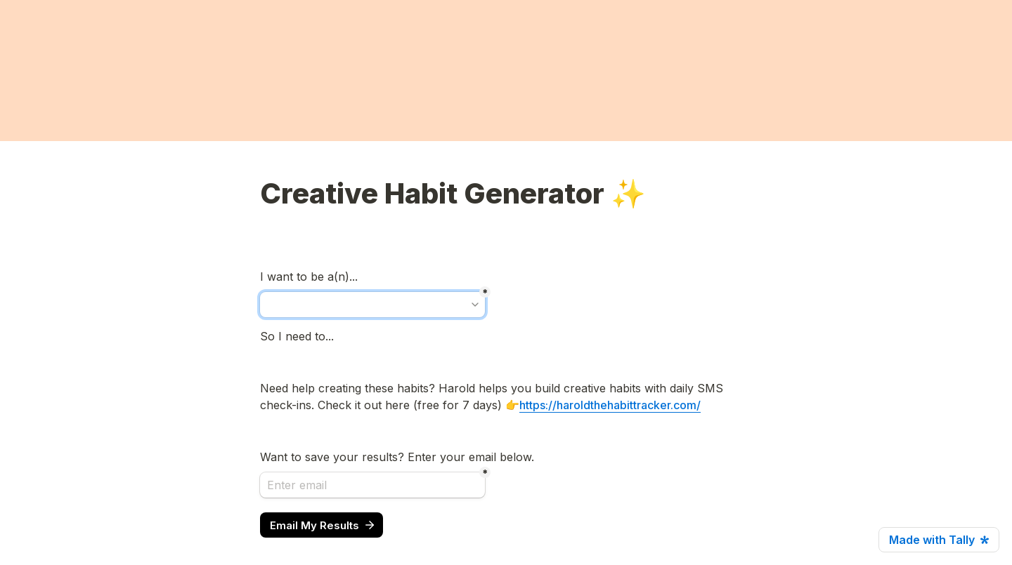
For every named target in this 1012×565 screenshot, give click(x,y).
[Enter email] (372, 485)
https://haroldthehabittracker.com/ (610, 405)
